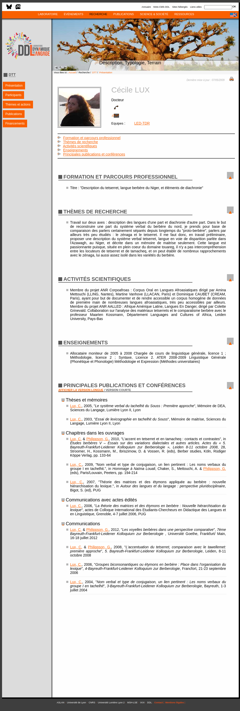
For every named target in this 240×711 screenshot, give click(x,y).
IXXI (142, 702)
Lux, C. (76, 406)
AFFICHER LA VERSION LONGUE (80, 389)
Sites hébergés (180, 7)
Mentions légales (174, 702)
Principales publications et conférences (94, 154)
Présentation (14, 85)
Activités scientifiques (80, 146)
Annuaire (146, 7)
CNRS (92, 702)
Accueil (72, 72)
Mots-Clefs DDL (161, 7)
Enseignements (75, 150)
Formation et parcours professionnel (92, 138)
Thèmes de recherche (80, 142)
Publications (13, 114)
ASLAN (60, 702)
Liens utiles (196, 7)
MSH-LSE (132, 702)
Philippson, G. (97, 439)
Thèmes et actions (17, 104)
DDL (149, 702)
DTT (94, 72)
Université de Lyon (76, 702)
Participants (13, 95)
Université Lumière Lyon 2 (111, 702)
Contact (158, 702)
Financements (15, 123)
